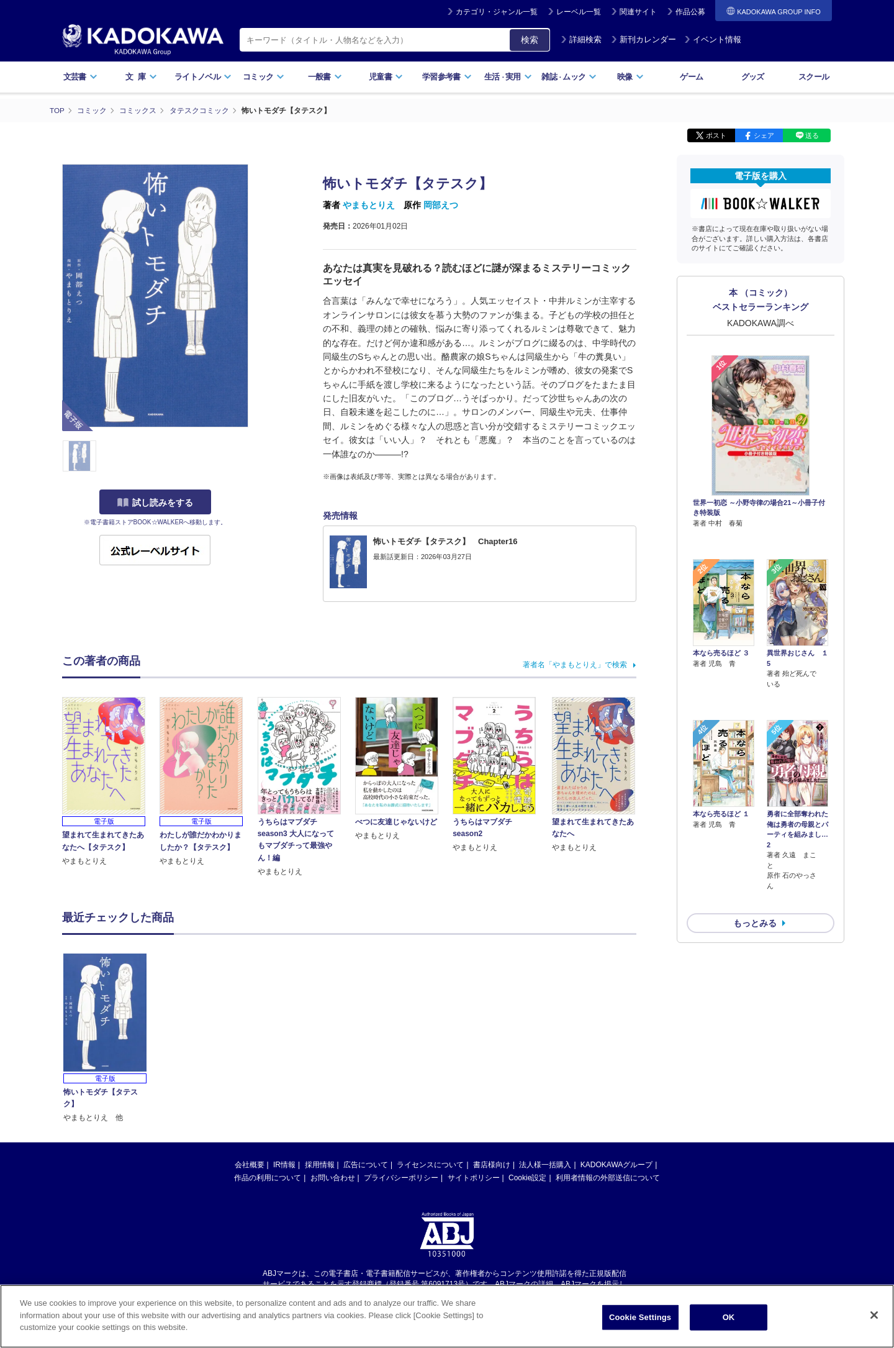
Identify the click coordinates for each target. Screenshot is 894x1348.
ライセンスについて (430, 1164)
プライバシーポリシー (401, 1177)
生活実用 (508, 76)
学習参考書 (447, 76)
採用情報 (320, 1164)
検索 (529, 40)
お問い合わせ (332, 1177)
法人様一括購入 (545, 1164)
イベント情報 (712, 39)
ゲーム (691, 76)
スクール (813, 76)
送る (812, 135)
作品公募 (690, 11)
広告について (365, 1164)
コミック (263, 76)
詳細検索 (581, 39)
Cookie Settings (640, 1317)
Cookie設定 (527, 1177)
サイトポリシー (474, 1177)
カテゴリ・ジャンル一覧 (497, 11)
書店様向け (491, 1164)
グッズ (752, 76)
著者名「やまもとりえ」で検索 (575, 664)
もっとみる (755, 857)
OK (729, 1317)
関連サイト (638, 11)
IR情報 (284, 1164)
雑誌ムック (569, 76)
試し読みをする (155, 503)
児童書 (386, 76)
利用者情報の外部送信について (608, 1177)
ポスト (716, 135)
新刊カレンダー (643, 39)
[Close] (874, 1315)
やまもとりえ (369, 205)
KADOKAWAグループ (616, 1164)
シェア (764, 135)
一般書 (325, 76)
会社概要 (249, 1164)
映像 (630, 76)
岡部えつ (440, 205)
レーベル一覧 (578, 11)
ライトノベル (203, 76)
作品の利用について (267, 1177)
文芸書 (80, 76)
